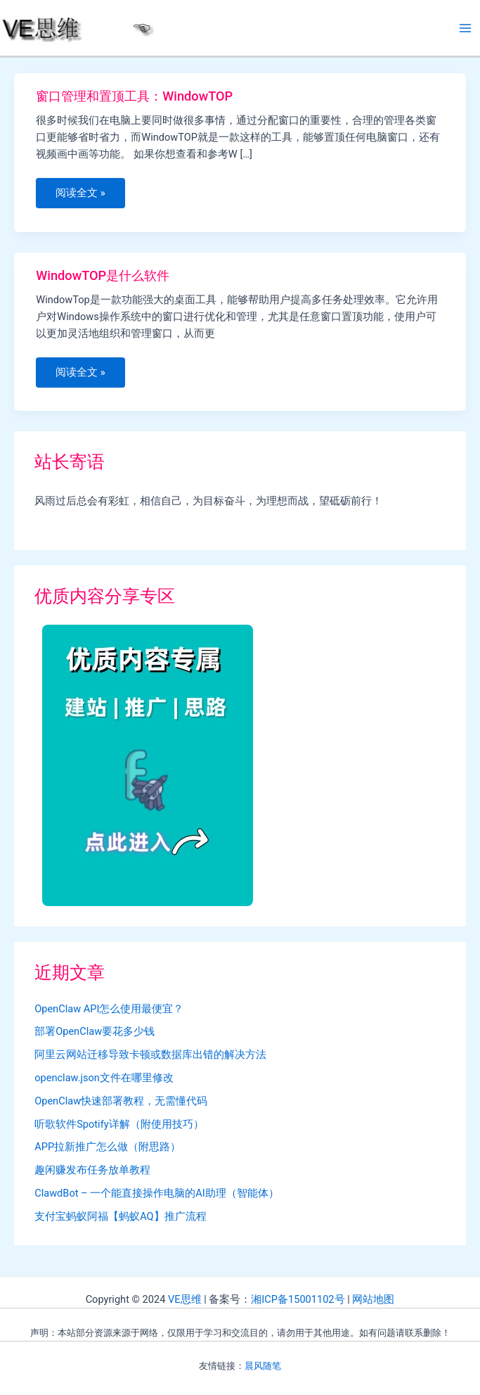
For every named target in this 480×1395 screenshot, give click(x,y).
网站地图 (373, 1299)
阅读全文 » (83, 197)
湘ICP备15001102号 (297, 1299)
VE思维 (185, 1299)
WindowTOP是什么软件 (102, 275)
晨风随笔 (263, 1366)
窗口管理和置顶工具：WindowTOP (134, 96)
